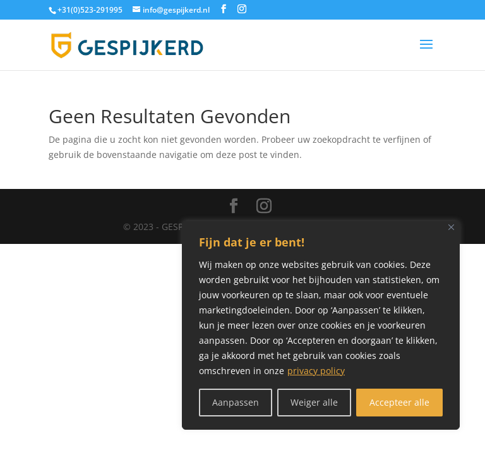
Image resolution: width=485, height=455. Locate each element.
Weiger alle (314, 402)
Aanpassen (235, 402)
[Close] (451, 227)
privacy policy (316, 371)
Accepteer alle (399, 402)
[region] (321, 325)
